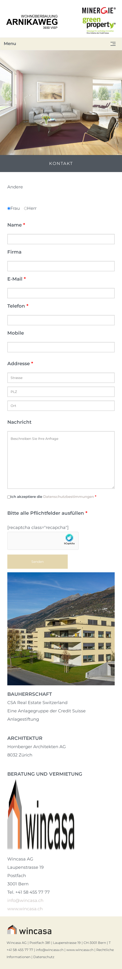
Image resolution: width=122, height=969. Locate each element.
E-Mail (16, 279)
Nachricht (19, 422)
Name (16, 225)
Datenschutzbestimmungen (68, 496)
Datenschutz (43, 957)
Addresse (20, 363)
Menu (10, 43)
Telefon (17, 306)
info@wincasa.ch (25, 900)
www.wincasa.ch (25, 908)
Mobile (15, 333)
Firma (14, 252)
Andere (15, 187)
